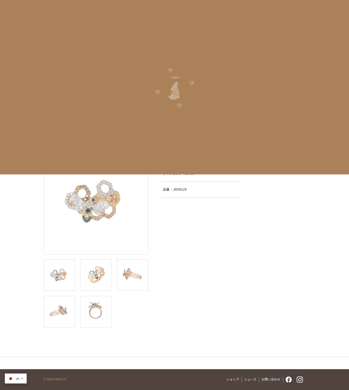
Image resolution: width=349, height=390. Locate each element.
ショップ (232, 379)
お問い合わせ (271, 379)
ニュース (250, 379)
